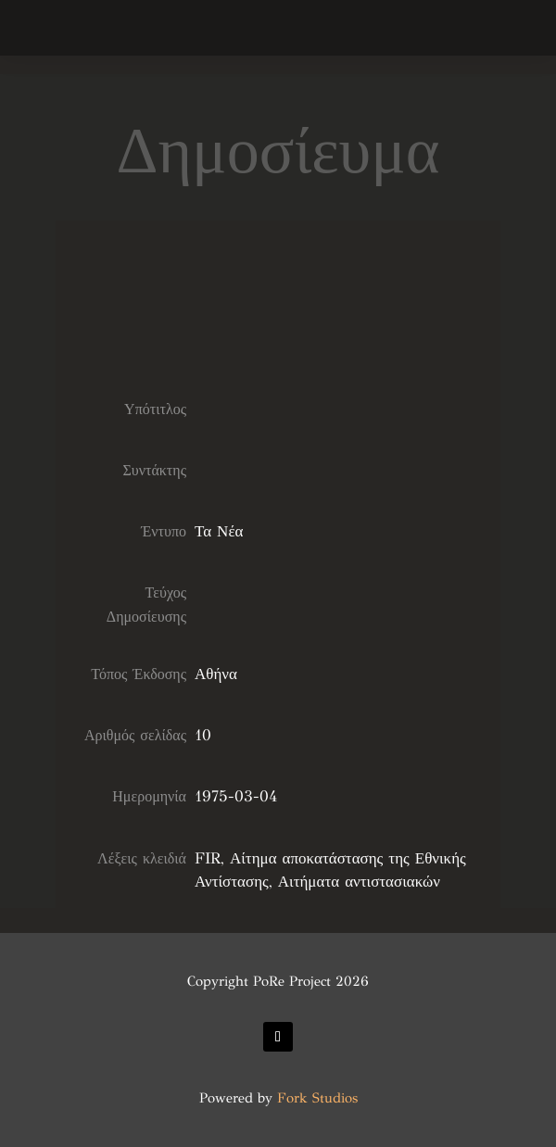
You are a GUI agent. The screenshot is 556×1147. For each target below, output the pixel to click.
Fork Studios (317, 1098)
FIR (208, 858)
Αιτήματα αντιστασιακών (359, 881)
